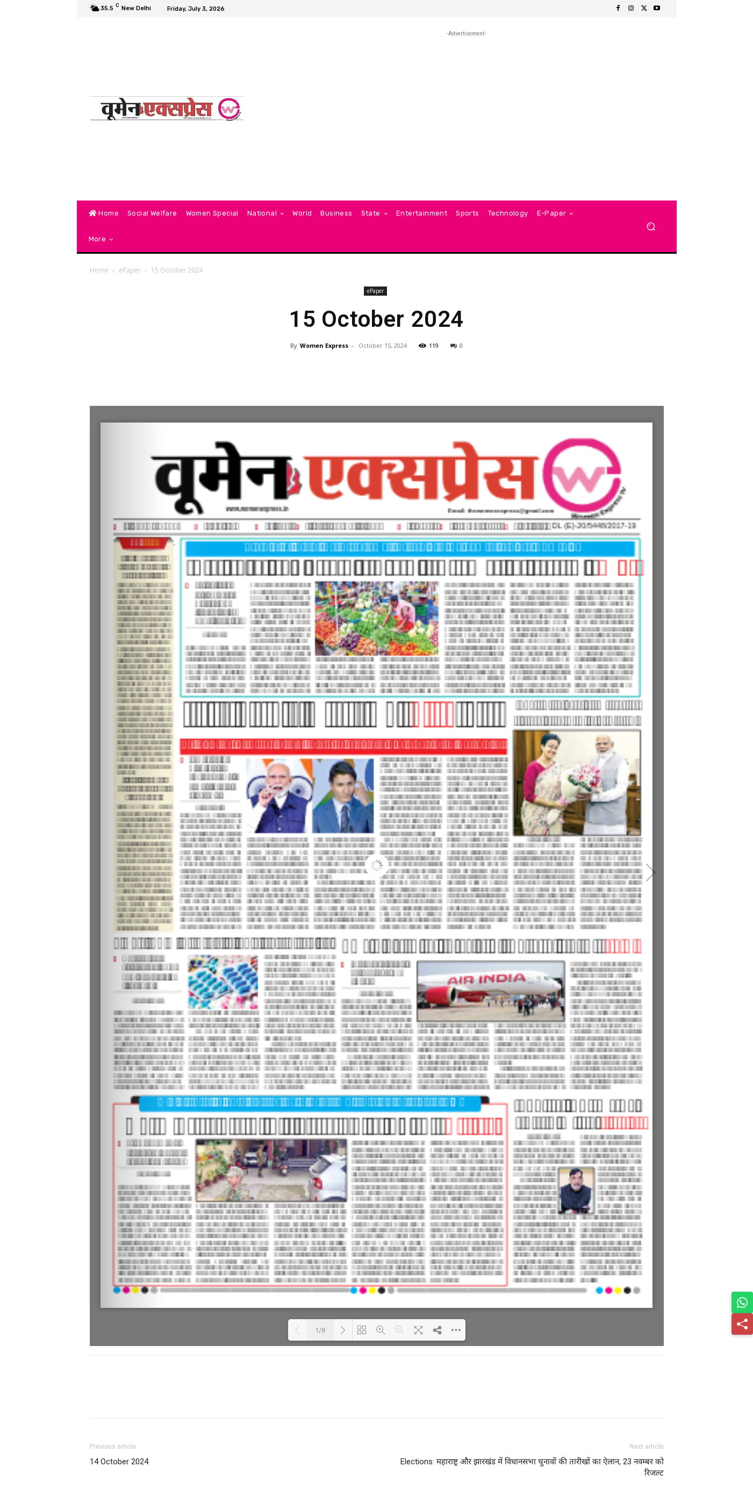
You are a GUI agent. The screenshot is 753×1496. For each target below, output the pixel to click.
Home (99, 270)
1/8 (320, 1330)
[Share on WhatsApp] (742, 1302)
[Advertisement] (466, 114)
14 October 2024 (119, 1461)
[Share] (742, 1324)
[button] (651, 226)
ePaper (130, 270)
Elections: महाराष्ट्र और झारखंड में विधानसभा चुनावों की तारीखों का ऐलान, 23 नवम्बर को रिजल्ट (532, 1467)
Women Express (324, 345)
